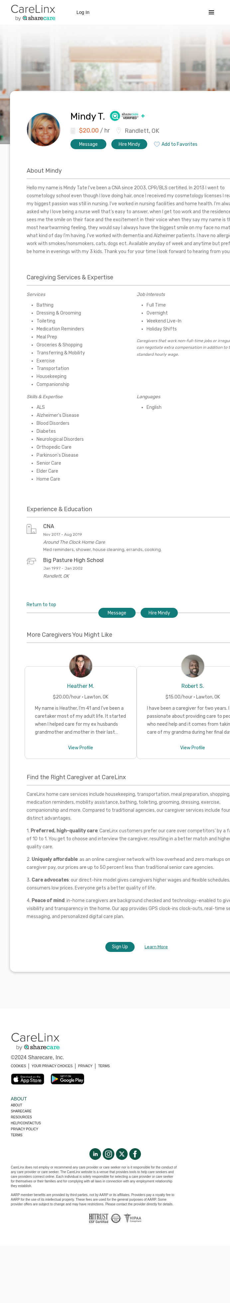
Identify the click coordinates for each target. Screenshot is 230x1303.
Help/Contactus (26, 1123)
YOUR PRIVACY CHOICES (52, 1066)
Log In (82, 12)
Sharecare (21, 1111)
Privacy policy (24, 1129)
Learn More (156, 946)
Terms (17, 1135)
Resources (21, 1117)
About (16, 1105)
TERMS (104, 1066)
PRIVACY (85, 1066)
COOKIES (18, 1066)
